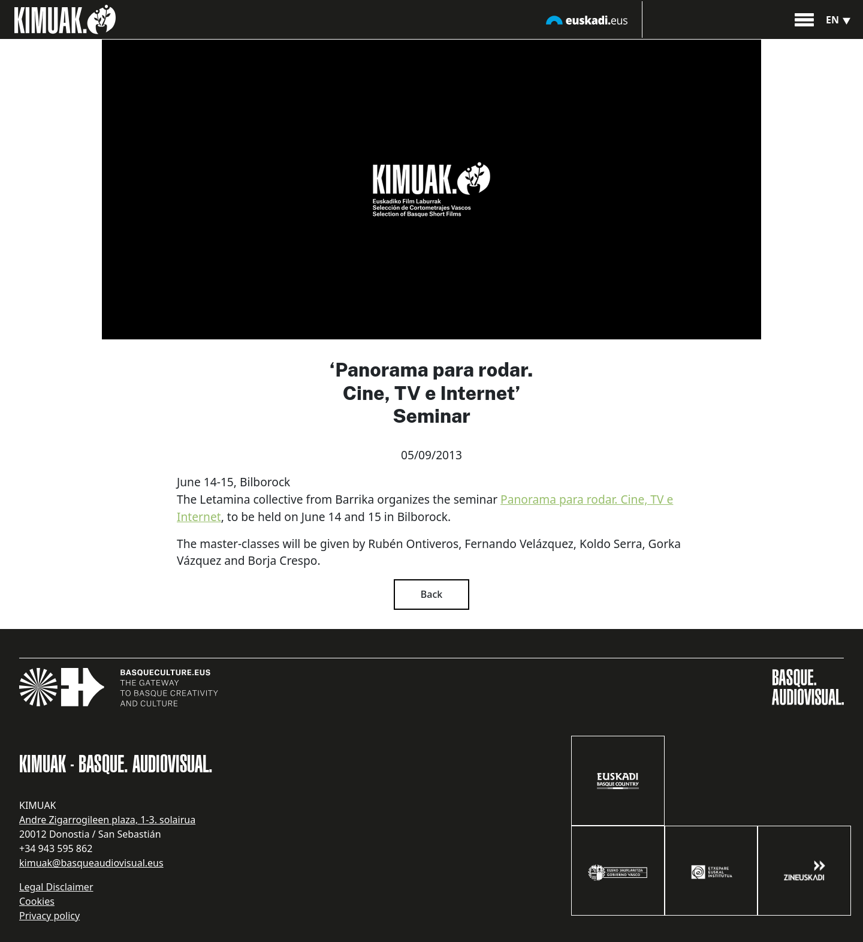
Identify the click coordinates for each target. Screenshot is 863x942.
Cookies (37, 901)
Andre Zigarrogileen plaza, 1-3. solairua (107, 819)
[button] (804, 18)
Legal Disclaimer (56, 886)
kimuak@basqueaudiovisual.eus (91, 862)
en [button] (839, 20)
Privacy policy (49, 915)
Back (431, 594)
